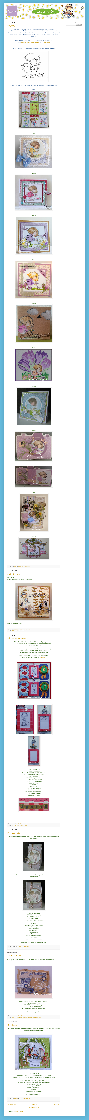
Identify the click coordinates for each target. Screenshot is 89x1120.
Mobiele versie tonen (34, 1107)
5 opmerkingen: (24, 1015)
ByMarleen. (42, 657)
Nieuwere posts (12, 1104)
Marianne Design (23, 825)
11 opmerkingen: (26, 566)
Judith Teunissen (15, 825)
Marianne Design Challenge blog (30, 42)
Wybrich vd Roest (20, 1100)
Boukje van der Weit (16, 948)
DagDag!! (11, 25)
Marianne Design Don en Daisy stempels (32, 1017)
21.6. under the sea (16, 630)
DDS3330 (23, 948)
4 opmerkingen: (27, 629)
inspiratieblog (46, 42)
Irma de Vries (20, 1017)
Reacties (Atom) (19, 1111)
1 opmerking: (25, 823)
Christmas (12, 1025)
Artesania (23, 630)
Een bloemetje (13, 833)
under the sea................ (18, 574)
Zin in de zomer (14, 955)
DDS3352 (14, 1017)
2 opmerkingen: (26, 946)
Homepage (34, 1104)
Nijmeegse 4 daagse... (17, 638)
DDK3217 (14, 1100)
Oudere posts (56, 1104)
